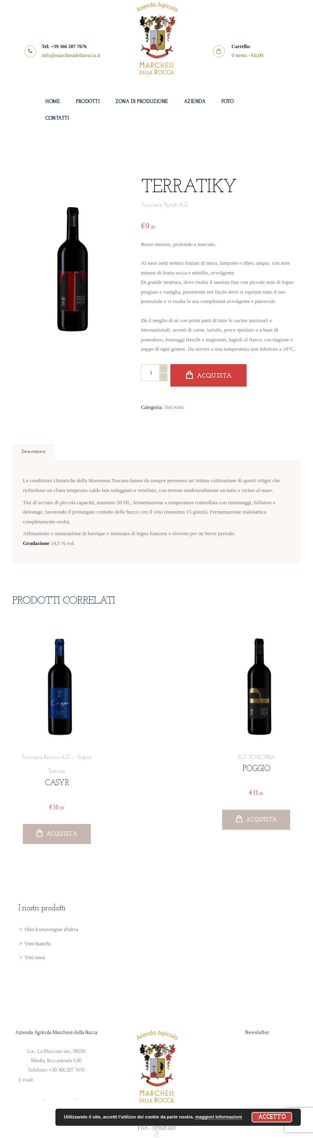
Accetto (272, 1117)
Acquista (214, 376)
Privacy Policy (28, 1099)
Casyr (57, 783)
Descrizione (33, 452)
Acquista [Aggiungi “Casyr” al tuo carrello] (61, 834)
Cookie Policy (59, 1099)
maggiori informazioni (218, 1116)
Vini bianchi (38, 944)
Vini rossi (174, 407)
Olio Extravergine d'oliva (51, 930)
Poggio (256, 769)
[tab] (33, 452)
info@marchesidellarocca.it (64, 1080)
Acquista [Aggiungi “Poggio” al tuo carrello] (261, 820)
